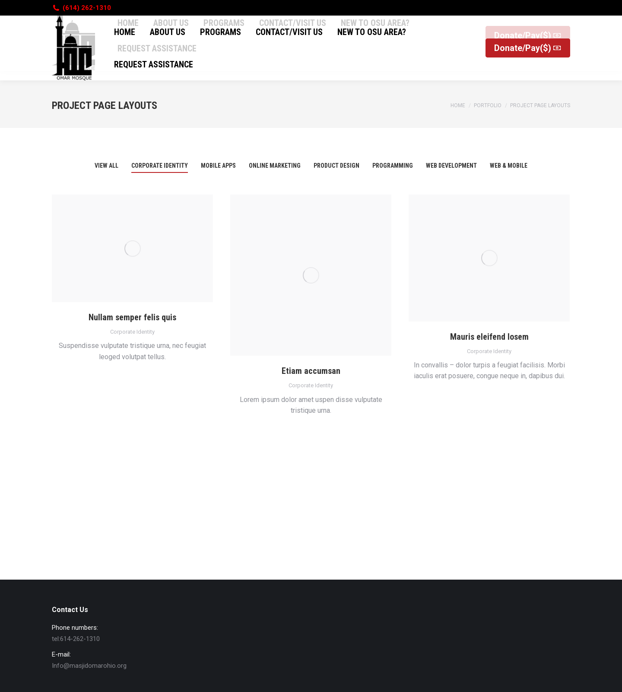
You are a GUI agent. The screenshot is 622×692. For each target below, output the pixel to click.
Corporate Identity (132, 331)
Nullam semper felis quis (132, 317)
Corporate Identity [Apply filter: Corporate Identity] (159, 165)
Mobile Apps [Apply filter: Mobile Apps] (218, 165)
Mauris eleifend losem (489, 337)
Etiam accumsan (311, 371)
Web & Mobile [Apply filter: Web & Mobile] (508, 165)
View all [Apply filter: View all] (106, 165)
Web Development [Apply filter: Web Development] (451, 165)
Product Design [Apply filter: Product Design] (336, 165)
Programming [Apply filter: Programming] (392, 165)
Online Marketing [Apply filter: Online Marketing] (275, 165)
